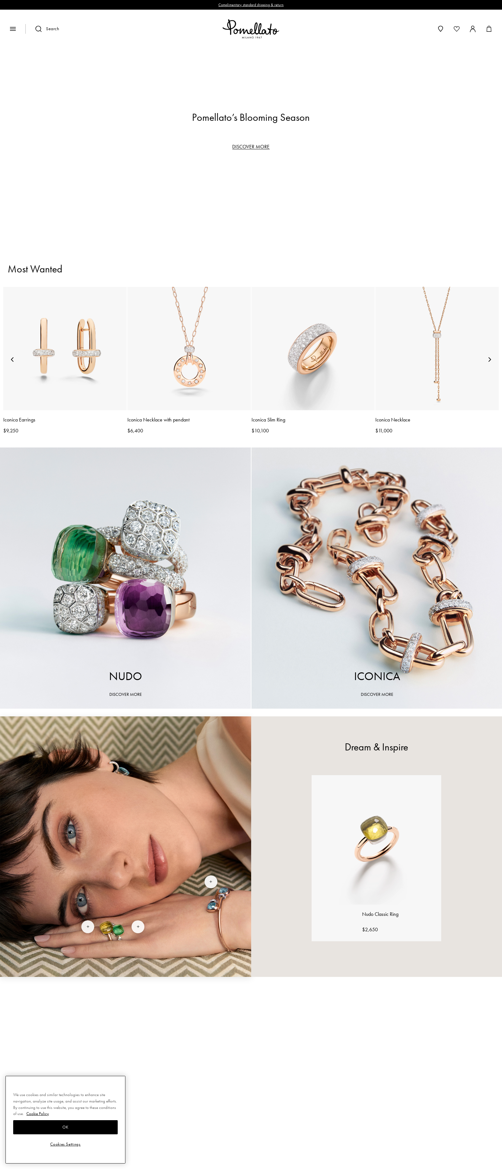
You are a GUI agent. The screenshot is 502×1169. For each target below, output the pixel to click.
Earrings (263, 207)
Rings (181, 207)
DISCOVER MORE (250, 147)
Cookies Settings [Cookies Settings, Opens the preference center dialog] (65, 1144)
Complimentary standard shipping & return (251, 5)
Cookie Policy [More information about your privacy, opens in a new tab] (37, 1113)
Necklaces (310, 207)
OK (65, 1127)
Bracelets (219, 207)
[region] (251, 72)
